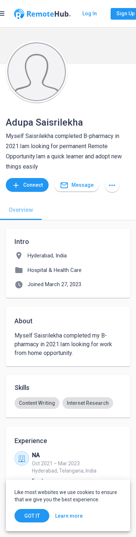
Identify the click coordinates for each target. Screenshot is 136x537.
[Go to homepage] (42, 14)
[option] (37, 403)
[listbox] (68, 403)
